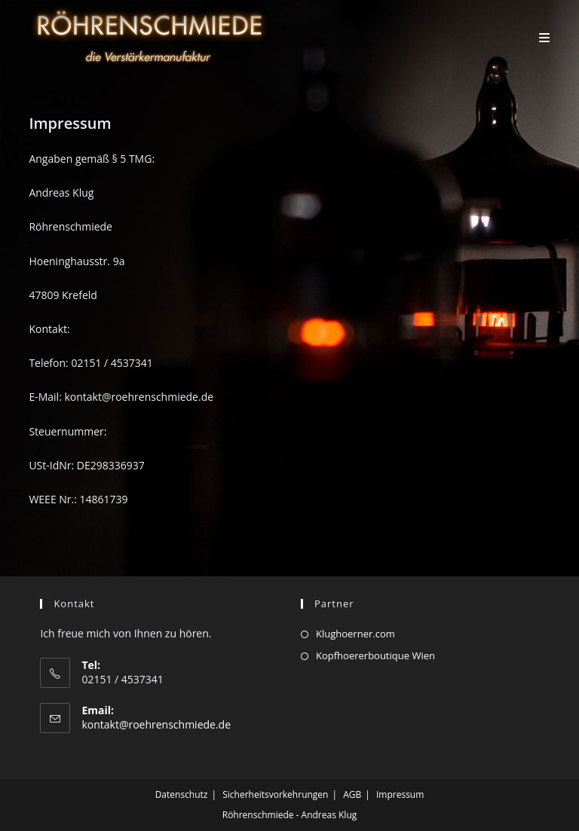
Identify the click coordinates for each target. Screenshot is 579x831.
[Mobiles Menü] (544, 37)
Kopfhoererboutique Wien (375, 655)
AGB (352, 794)
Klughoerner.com (355, 633)
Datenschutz (181, 794)
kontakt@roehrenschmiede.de (156, 724)
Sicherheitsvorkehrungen (275, 794)
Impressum (400, 794)
